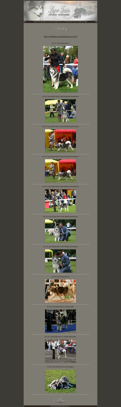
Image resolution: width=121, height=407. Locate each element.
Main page (43, 21)
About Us (36, 21)
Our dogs (50, 21)
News (75, 21)
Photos (62, 21)
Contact (85, 21)
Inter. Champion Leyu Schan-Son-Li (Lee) (60, 37)
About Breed (69, 21)
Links (80, 21)
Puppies (56, 21)
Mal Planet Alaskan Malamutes (56, 406)
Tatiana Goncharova (65, 406)
